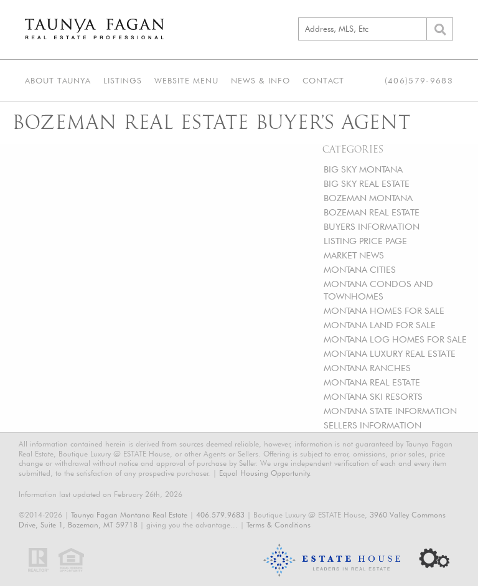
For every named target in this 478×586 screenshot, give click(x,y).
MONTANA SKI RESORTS (373, 396)
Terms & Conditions (278, 524)
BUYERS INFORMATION (371, 226)
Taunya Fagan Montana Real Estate (129, 514)
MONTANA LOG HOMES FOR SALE (395, 339)
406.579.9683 (220, 514)
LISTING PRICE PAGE (365, 240)
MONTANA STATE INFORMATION (390, 410)
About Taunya (58, 80)
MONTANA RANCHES (367, 367)
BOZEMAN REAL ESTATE (371, 212)
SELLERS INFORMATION (372, 425)
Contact (323, 80)
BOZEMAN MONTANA (368, 197)
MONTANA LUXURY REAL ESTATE (390, 353)
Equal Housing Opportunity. (265, 473)
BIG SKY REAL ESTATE (367, 183)
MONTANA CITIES (360, 269)
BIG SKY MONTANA (363, 169)
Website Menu (186, 80)
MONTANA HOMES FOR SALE (384, 310)
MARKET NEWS (354, 255)
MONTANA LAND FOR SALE (380, 324)
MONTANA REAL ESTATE (372, 382)
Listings (122, 80)
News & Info (260, 80)
